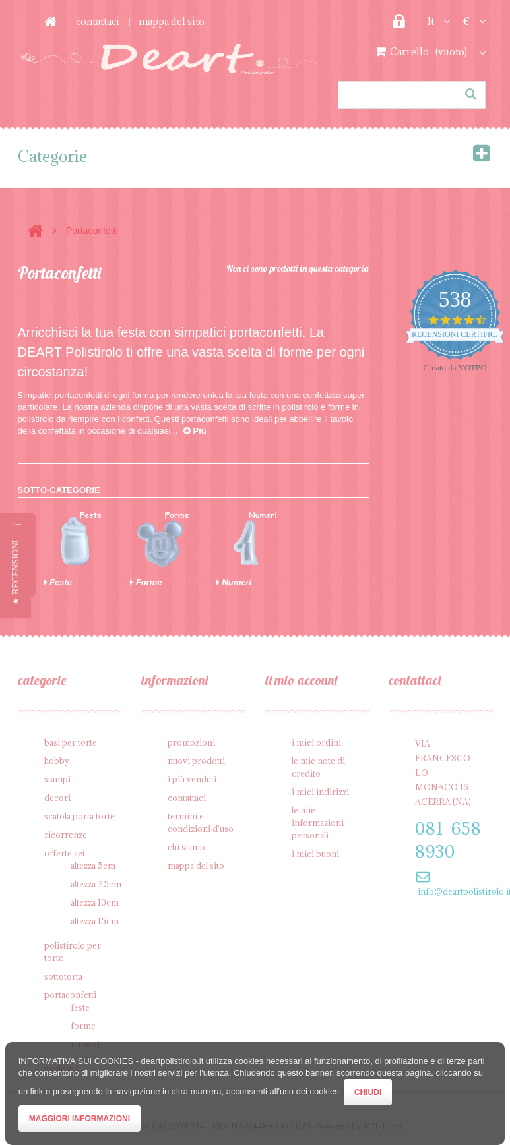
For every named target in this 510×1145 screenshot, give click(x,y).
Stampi (57, 779)
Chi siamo (186, 847)
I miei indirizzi (320, 791)
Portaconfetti (70, 994)
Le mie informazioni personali (318, 822)
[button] (15, 573)
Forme (146, 582)
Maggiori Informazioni (79, 1118)
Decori (57, 797)
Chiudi (367, 1092)
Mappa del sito (172, 21)
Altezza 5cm (93, 865)
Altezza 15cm (95, 921)
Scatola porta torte (79, 816)
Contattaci (97, 21)
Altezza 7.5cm (96, 884)
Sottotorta (63, 976)
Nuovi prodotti (196, 760)
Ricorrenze (65, 834)
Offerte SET (64, 853)
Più (195, 431)
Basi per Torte (70, 742)
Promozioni (191, 742)
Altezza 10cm (95, 902)
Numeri (233, 582)
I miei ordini (316, 742)
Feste (58, 582)
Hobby (56, 760)
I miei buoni (315, 853)
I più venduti (192, 779)
